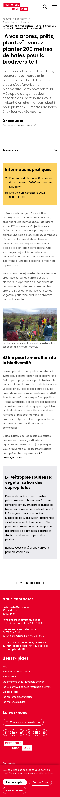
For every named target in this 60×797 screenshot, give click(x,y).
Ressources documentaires (18, 671)
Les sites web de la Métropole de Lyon (23, 681)
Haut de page (30, 582)
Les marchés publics (14, 702)
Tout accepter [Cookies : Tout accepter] (15, 782)
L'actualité (21, 18)
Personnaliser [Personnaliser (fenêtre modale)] (14, 790)
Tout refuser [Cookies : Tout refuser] (40, 782)
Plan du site (9, 763)
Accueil (7, 18)
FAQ (5, 666)
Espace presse (11, 691)
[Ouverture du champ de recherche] (44, 7)
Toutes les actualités (14, 22)
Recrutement (10, 676)
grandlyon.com (39, 548)
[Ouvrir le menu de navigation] (54, 6)
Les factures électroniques (17, 697)
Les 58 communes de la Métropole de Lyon (27, 686)
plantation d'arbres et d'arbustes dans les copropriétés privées (28, 535)
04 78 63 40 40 (11, 632)
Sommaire (10, 150)
